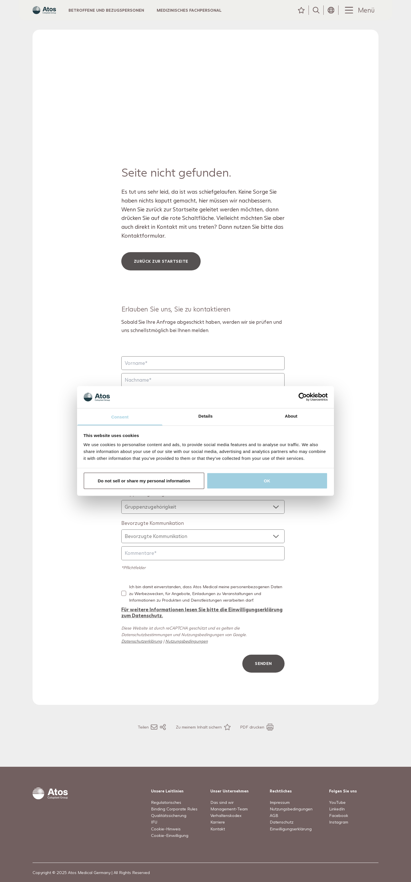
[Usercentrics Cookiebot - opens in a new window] (303, 397)
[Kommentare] (203, 564)
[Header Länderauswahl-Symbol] (331, 15)
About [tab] (291, 415)
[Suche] (316, 15)
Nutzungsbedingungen (186, 652)
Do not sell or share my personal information (144, 480)
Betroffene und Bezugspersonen (117, 15)
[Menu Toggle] (358, 16)
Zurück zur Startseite (161, 272)
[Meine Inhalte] (301, 15)
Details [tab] (205, 415)
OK (267, 480)
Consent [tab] (120, 416)
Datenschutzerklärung (141, 652)
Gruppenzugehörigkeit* (148, 505)
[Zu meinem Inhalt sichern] (203, 738)
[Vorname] (203, 374)
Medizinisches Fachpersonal (200, 15)
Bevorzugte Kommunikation (152, 534)
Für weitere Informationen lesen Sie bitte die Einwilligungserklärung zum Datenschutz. (202, 624)
